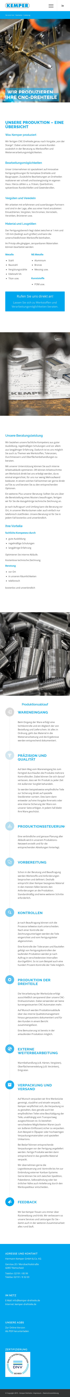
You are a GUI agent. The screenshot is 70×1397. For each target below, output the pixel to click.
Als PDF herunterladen (17, 1331)
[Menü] (49, 5)
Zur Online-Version (15, 1327)
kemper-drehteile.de (25, 1304)
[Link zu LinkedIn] (63, 5)
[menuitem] (49, 5)
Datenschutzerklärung (51, 1393)
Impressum (37, 1393)
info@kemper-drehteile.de (26, 1300)
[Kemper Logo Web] (29, 5)
